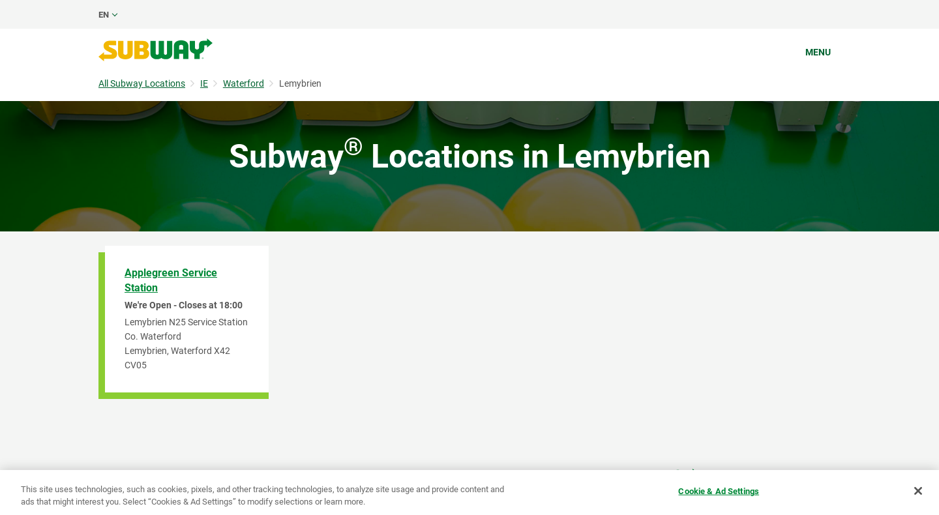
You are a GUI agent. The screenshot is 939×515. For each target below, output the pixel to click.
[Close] (918, 491)
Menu (818, 52)
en (103, 14)
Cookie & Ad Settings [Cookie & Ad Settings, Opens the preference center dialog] (718, 491)
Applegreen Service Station (171, 280)
